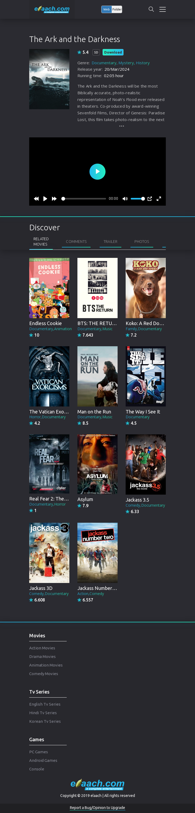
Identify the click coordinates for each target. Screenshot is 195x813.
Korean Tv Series (45, 721)
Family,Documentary (144, 328)
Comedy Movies (43, 673)
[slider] (83, 198)
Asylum (85, 499)
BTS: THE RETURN (98, 323)
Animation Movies (46, 665)
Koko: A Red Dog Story (150, 323)
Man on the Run (94, 411)
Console (36, 769)
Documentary (104, 62)
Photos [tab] (141, 241)
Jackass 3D (40, 588)
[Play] (45, 198)
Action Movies (42, 648)
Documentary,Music (94, 328)
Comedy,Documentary (145, 505)
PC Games (38, 752)
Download (113, 52)
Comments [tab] (76, 241)
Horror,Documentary (47, 416)
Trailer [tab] (110, 241)
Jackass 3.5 (137, 499)
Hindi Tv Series (43, 712)
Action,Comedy (90, 593)
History (143, 62)
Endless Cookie (45, 323)
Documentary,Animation (50, 328)
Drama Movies (42, 656)
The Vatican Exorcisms (53, 411)
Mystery (126, 62)
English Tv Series (45, 704)
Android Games (43, 760)
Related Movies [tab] (41, 241)
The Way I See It (143, 411)
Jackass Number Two (100, 588)
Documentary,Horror (47, 504)
